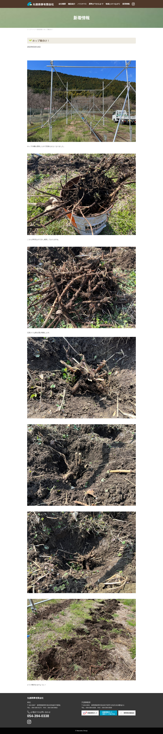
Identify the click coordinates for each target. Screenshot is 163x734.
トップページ (31, 29)
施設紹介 (71, 4)
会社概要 (62, 4)
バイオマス (82, 4)
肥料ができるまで (96, 4)
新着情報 (39, 29)
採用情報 (126, 4)
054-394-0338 (38, 716)
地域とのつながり (113, 4)
